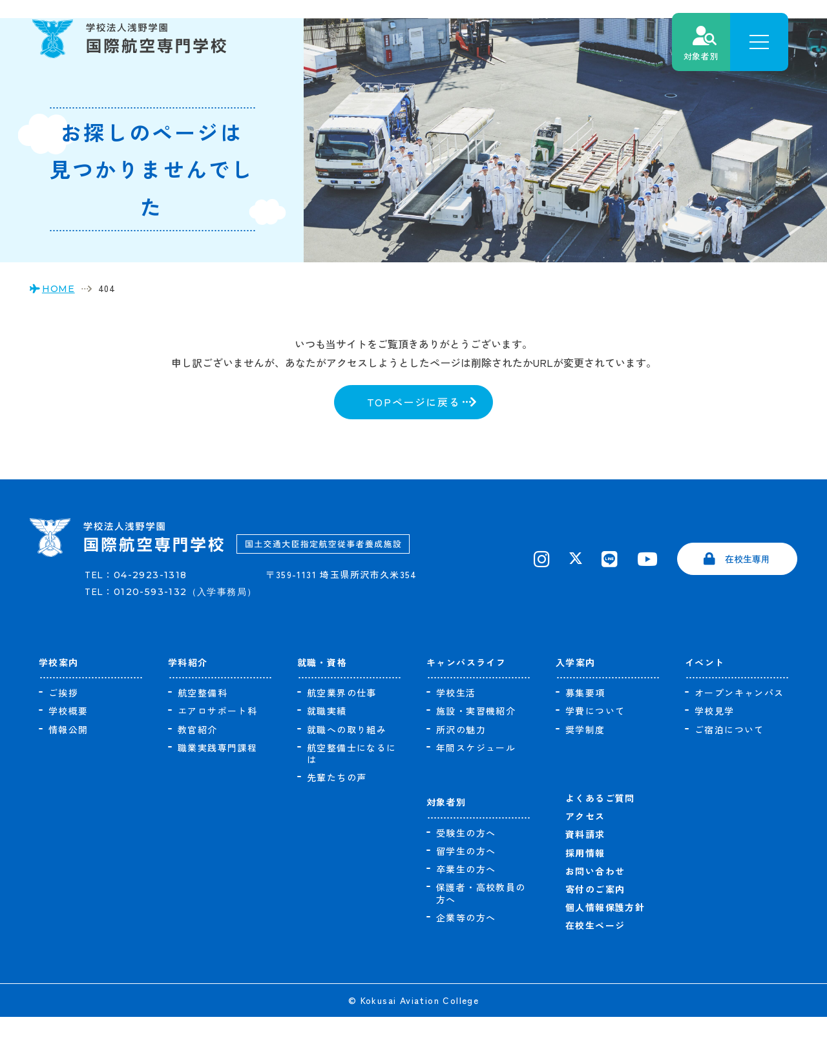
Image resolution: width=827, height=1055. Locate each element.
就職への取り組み (346, 768)
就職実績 (327, 749)
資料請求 (585, 873)
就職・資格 (322, 700)
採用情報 (585, 891)
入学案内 (576, 700)
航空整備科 (202, 731)
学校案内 (59, 700)
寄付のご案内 (595, 928)
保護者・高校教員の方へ (481, 931)
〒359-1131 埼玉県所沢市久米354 (350, 626)
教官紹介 (198, 768)
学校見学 (715, 749)
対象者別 (446, 840)
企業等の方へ (466, 956)
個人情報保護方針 (605, 946)
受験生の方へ (466, 871)
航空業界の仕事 (342, 731)
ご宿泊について (729, 768)
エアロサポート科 (217, 749)
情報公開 (68, 768)
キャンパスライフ (466, 700)
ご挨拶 (63, 731)
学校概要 (68, 749)
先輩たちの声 (336, 816)
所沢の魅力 (461, 768)
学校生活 (456, 731)
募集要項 (585, 731)
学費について (595, 749)
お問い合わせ (595, 909)
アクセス (585, 855)
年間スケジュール (476, 786)
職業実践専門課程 (217, 786)
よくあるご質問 (600, 836)
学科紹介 (188, 700)
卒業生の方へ (466, 908)
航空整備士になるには (352, 792)
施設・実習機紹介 (476, 749)
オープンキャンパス (739, 731)
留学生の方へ (466, 889)
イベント (705, 700)
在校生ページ (595, 964)
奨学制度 (585, 768)
